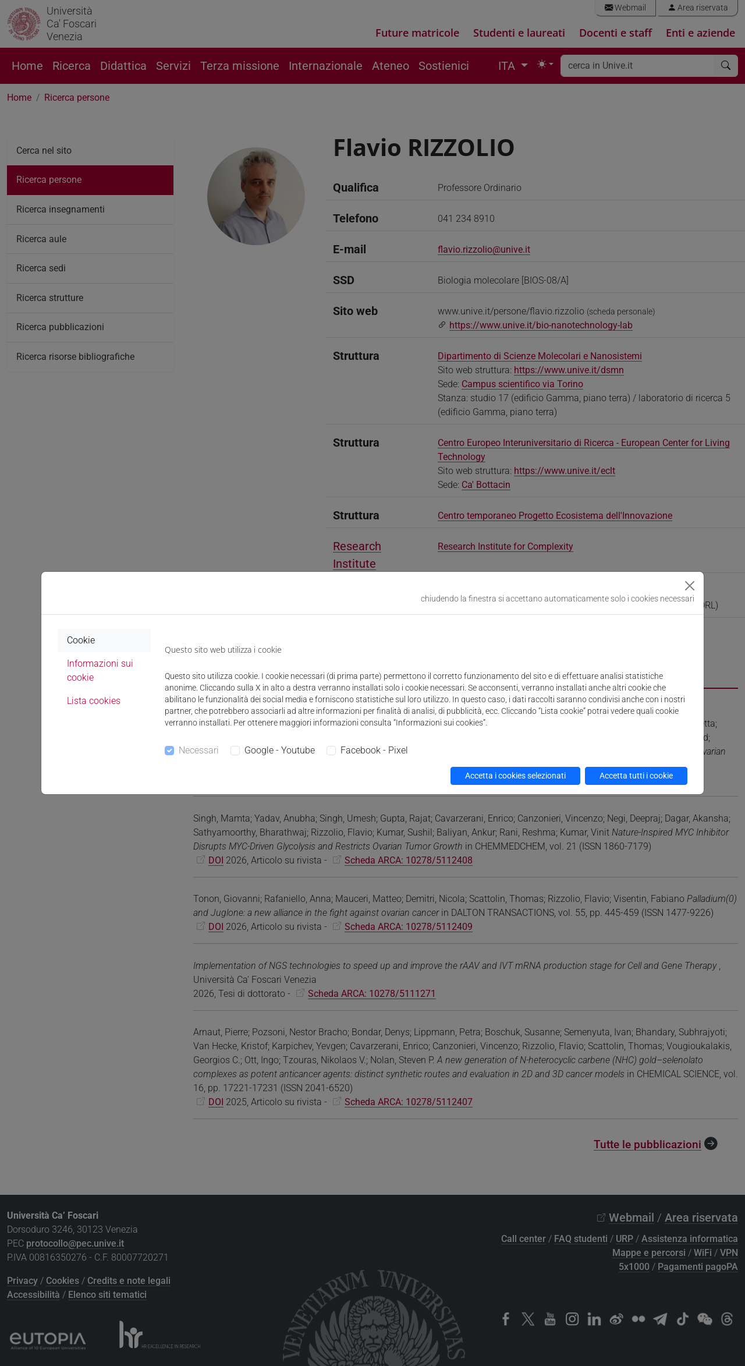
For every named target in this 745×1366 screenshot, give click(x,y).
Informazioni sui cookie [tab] (100, 670)
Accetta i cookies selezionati (515, 775)
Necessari (199, 750)
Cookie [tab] (81, 640)
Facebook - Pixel (374, 750)
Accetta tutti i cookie (636, 775)
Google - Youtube (279, 750)
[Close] (689, 585)
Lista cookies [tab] (93, 700)
